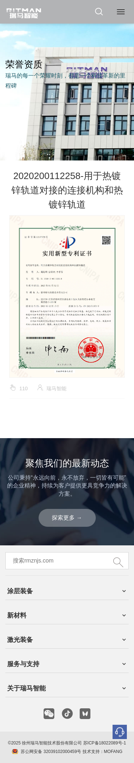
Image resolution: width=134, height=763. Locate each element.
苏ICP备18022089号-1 (104, 742)
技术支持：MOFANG (101, 751)
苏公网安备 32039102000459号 (51, 751)
